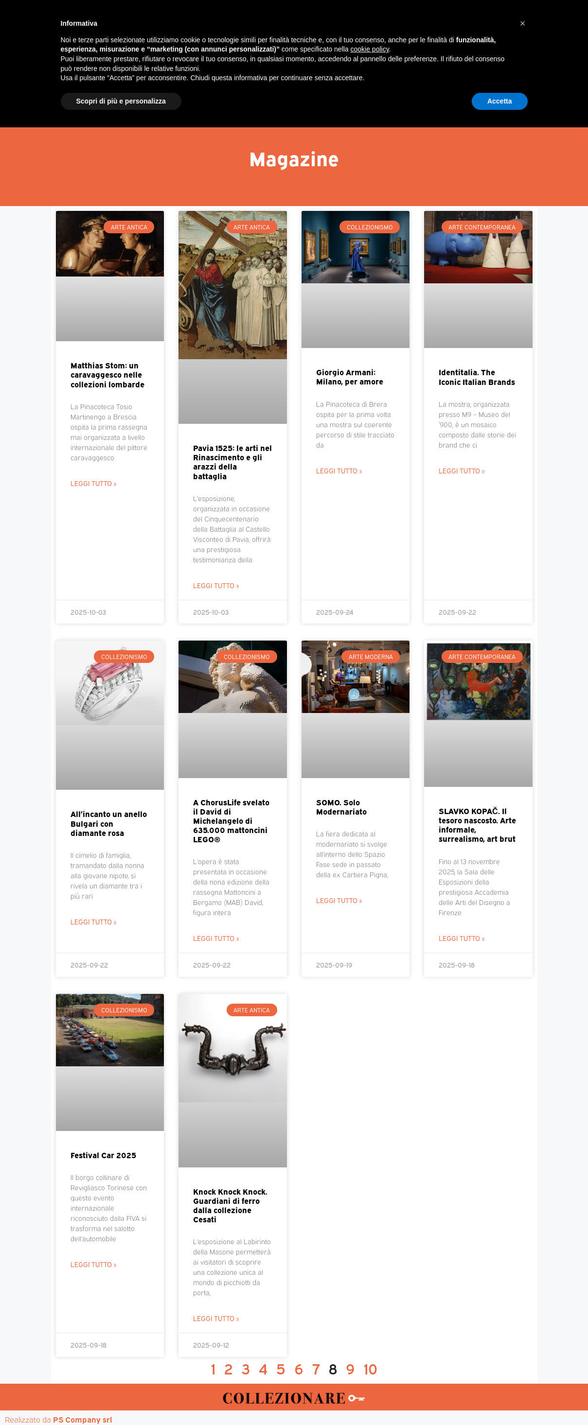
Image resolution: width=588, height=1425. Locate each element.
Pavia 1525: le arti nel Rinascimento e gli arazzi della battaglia (232, 461)
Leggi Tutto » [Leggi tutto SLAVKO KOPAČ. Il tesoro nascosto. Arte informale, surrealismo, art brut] (461, 937)
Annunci (486, 93)
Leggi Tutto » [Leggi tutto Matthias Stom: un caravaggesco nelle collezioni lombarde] (93, 482)
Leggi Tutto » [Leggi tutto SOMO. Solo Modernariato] (339, 899)
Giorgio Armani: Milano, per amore (349, 376)
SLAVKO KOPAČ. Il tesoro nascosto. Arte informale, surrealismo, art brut (477, 824)
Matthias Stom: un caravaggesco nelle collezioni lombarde (107, 374)
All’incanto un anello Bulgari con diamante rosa (109, 822)
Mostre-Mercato (273, 93)
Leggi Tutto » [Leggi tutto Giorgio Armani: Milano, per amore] (339, 470)
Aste (401, 93)
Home (101, 93)
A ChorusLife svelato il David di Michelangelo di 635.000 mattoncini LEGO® (231, 821)
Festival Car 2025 (103, 1154)
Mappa (440, 93)
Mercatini (205, 93)
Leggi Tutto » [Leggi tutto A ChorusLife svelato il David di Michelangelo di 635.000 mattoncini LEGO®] (216, 937)
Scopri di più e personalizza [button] (121, 1398)
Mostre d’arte (349, 93)
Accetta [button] (499, 1398)
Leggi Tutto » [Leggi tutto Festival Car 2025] (93, 1264)
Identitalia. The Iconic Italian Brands (477, 376)
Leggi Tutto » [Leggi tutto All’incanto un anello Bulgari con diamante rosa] (93, 921)
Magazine (149, 93)
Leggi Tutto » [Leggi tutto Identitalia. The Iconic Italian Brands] (461, 470)
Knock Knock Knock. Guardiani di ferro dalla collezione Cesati (230, 1205)
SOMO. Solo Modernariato (341, 807)
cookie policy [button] (369, 1347)
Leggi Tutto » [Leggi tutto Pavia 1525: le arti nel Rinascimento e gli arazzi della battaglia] (216, 585)
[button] (523, 1321)
